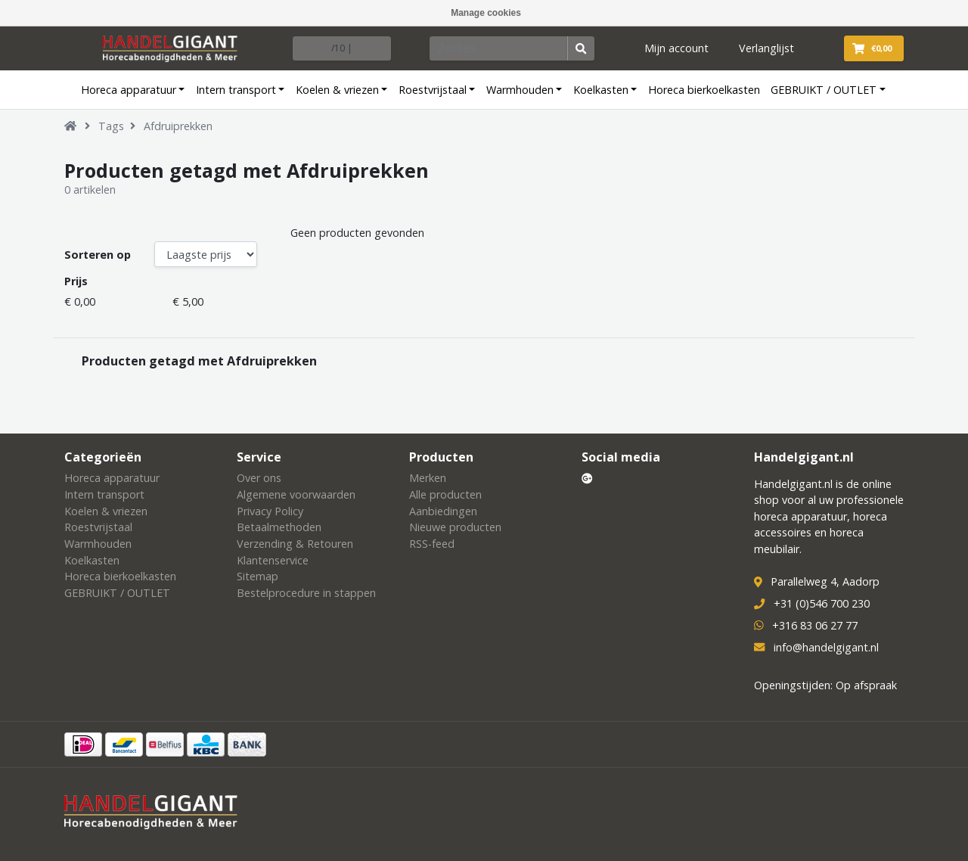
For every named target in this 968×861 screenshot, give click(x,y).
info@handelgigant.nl (826, 647)
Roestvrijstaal (433, 89)
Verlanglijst (766, 48)
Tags (111, 126)
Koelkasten (600, 89)
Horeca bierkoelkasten (704, 89)
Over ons (259, 478)
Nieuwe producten (455, 527)
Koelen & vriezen (337, 89)
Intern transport (236, 89)
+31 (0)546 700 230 (822, 603)
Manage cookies (486, 13)
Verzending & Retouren (295, 543)
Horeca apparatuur (128, 89)
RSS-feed (432, 543)
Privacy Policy (270, 511)
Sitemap (257, 576)
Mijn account (676, 48)
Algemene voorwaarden (296, 494)
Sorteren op (97, 254)
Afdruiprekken (178, 126)
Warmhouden (520, 89)
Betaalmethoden (279, 527)
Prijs (76, 281)
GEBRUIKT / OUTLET (823, 89)
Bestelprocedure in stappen (306, 593)
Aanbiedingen (443, 511)
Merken (427, 478)
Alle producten (445, 494)
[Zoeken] (499, 48)
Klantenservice (273, 560)
